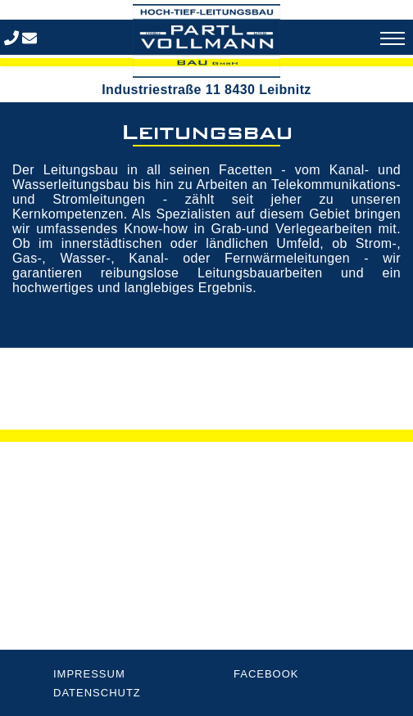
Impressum (89, 674)
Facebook (266, 674)
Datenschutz (97, 693)
